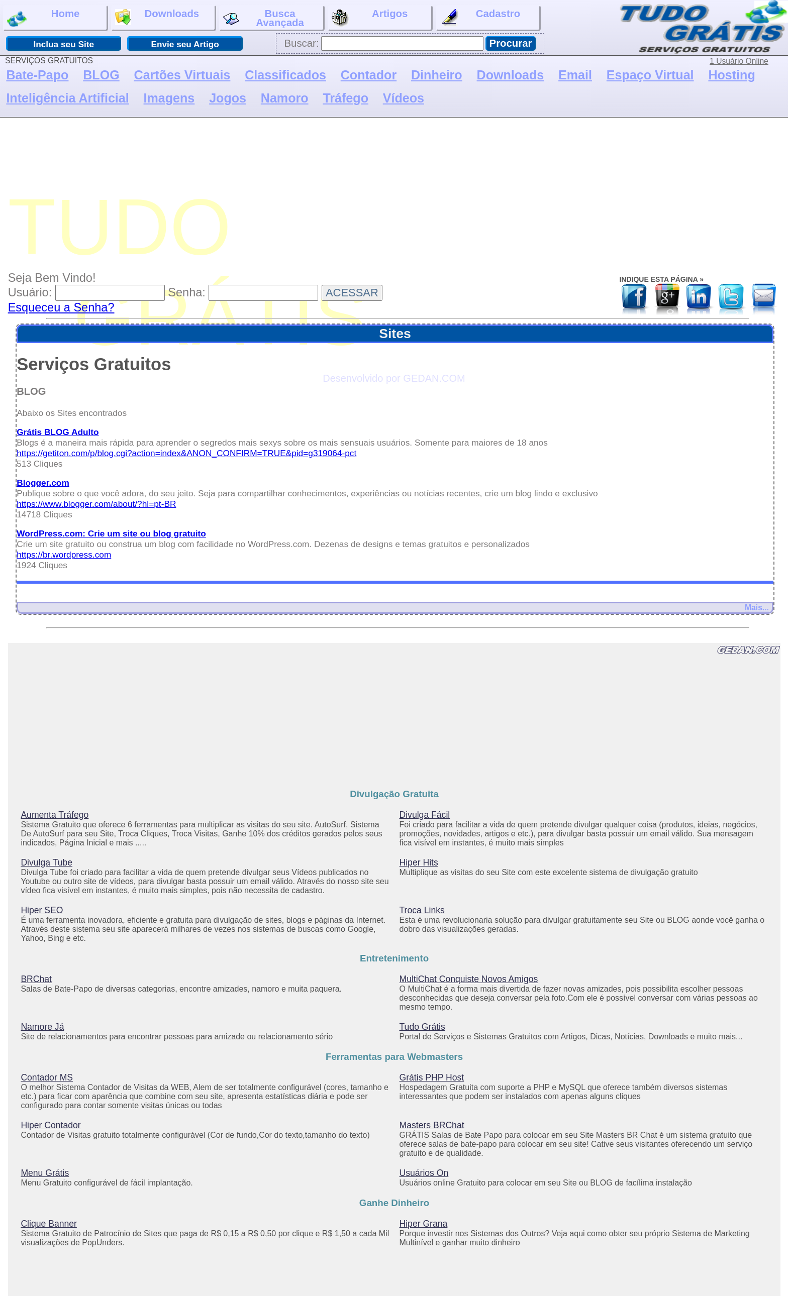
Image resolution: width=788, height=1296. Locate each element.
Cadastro (480, 18)
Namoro (285, 98)
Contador (369, 75)
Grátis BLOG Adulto (57, 432)
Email (575, 75)
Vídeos (403, 98)
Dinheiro (436, 75)
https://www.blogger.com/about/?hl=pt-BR (96, 504)
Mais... (757, 607)
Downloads (157, 16)
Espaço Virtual (650, 75)
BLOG (101, 75)
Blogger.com (43, 483)
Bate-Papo (37, 75)
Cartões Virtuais (182, 75)
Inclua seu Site (63, 44)
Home (43, 18)
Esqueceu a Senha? (61, 307)
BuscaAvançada (263, 18)
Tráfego (345, 98)
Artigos (370, 18)
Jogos (227, 98)
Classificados (285, 75)
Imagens (169, 98)
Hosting (731, 75)
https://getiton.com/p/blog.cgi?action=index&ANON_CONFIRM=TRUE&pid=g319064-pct (186, 453)
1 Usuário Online (739, 61)
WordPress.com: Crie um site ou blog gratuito (111, 533)
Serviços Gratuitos (94, 364)
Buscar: (301, 43)
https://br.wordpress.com (64, 555)
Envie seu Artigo (185, 44)
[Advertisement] (398, 192)
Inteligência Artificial (67, 98)
